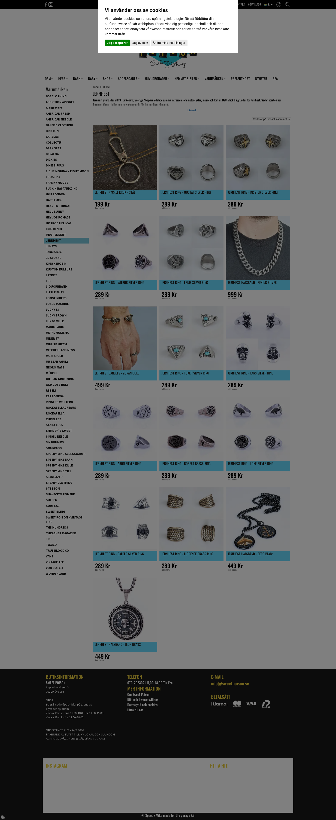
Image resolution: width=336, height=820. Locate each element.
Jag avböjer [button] (140, 43)
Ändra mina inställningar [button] (169, 43)
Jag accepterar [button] (117, 43)
